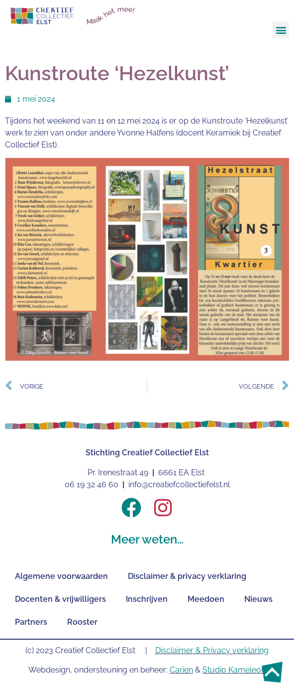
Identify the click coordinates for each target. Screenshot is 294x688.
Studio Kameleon (234, 670)
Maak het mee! (111, 15)
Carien (181, 670)
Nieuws (258, 599)
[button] (281, 29)
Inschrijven (147, 599)
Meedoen (206, 599)
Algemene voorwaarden (61, 576)
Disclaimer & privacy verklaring (187, 576)
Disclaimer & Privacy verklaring (212, 650)
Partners (31, 622)
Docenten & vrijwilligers (60, 599)
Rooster (82, 622)
